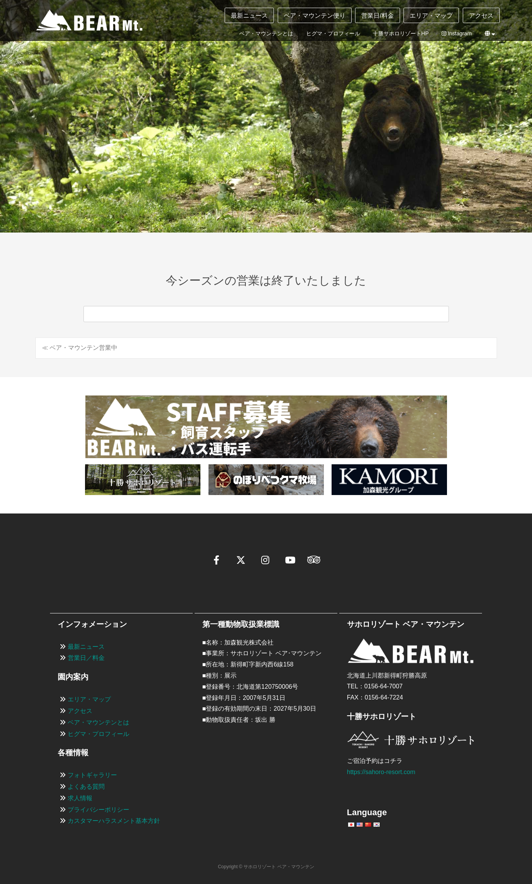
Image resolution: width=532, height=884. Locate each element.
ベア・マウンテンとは (266, 33)
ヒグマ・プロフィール (333, 33)
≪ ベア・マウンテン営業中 (79, 347)
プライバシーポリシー (98, 809)
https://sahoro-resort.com (381, 772)
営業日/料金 (377, 15)
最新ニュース (249, 15)
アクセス (481, 15)
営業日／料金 (86, 658)
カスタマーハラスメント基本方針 (114, 821)
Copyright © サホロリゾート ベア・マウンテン (266, 866)
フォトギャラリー (92, 775)
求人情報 (80, 798)
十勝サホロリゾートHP (401, 33)
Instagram (457, 33)
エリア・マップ (431, 15)
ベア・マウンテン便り (314, 15)
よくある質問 (86, 786)
